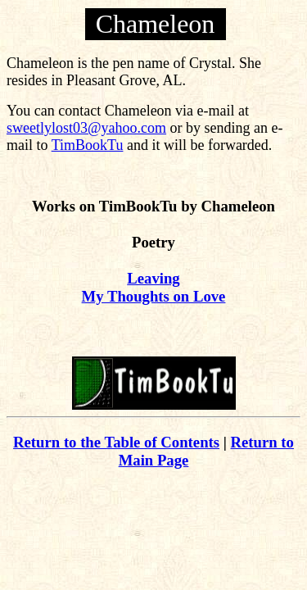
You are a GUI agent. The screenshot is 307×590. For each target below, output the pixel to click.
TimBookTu (88, 145)
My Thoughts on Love (154, 296)
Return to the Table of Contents (116, 442)
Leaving (153, 278)
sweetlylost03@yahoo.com (86, 128)
